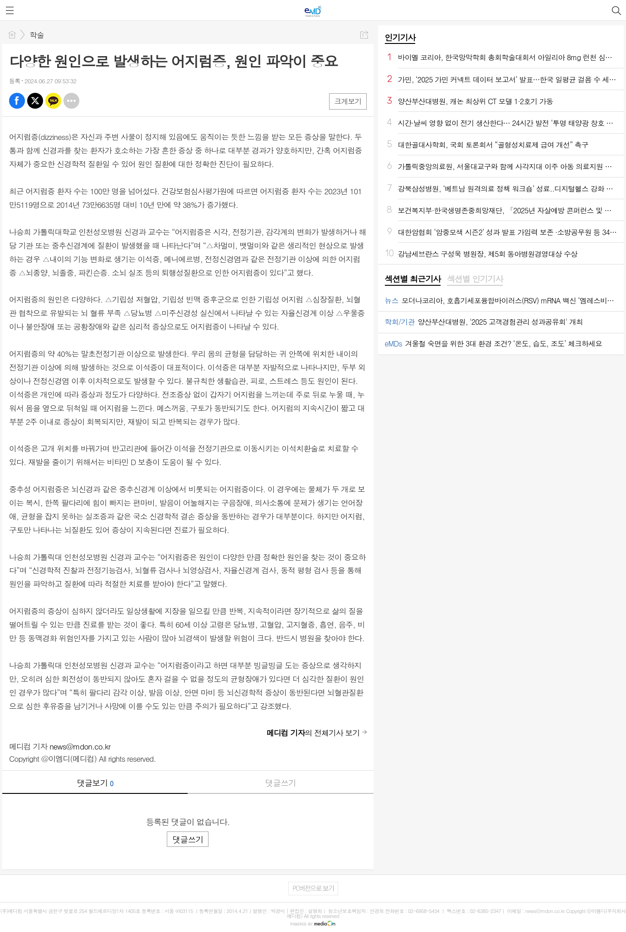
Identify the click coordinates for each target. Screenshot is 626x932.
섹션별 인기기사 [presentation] (475, 279)
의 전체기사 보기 (313, 732)
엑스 (35, 101)
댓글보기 (95, 782)
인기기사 (400, 37)
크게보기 (347, 101)
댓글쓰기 (280, 782)
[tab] (413, 279)
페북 (17, 101)
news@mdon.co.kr (79, 746)
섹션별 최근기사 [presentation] (413, 279)
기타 (71, 101)
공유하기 (364, 34)
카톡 (53, 101)
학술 (36, 34)
